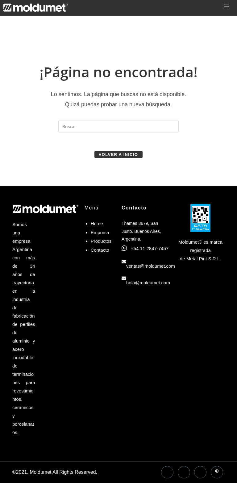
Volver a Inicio (118, 154)
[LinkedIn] (184, 472)
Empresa (100, 232)
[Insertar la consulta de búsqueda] (118, 126)
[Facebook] (167, 472)
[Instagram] (200, 472)
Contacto (100, 250)
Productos (101, 241)
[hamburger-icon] (227, 6)
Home (97, 223)
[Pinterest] (217, 472)
